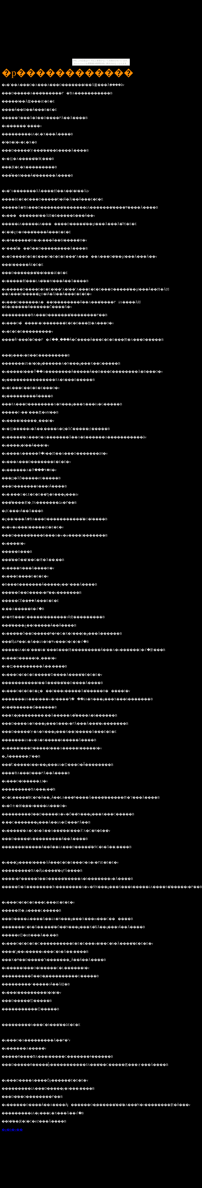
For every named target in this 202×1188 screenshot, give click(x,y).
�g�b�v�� (12, 1129)
